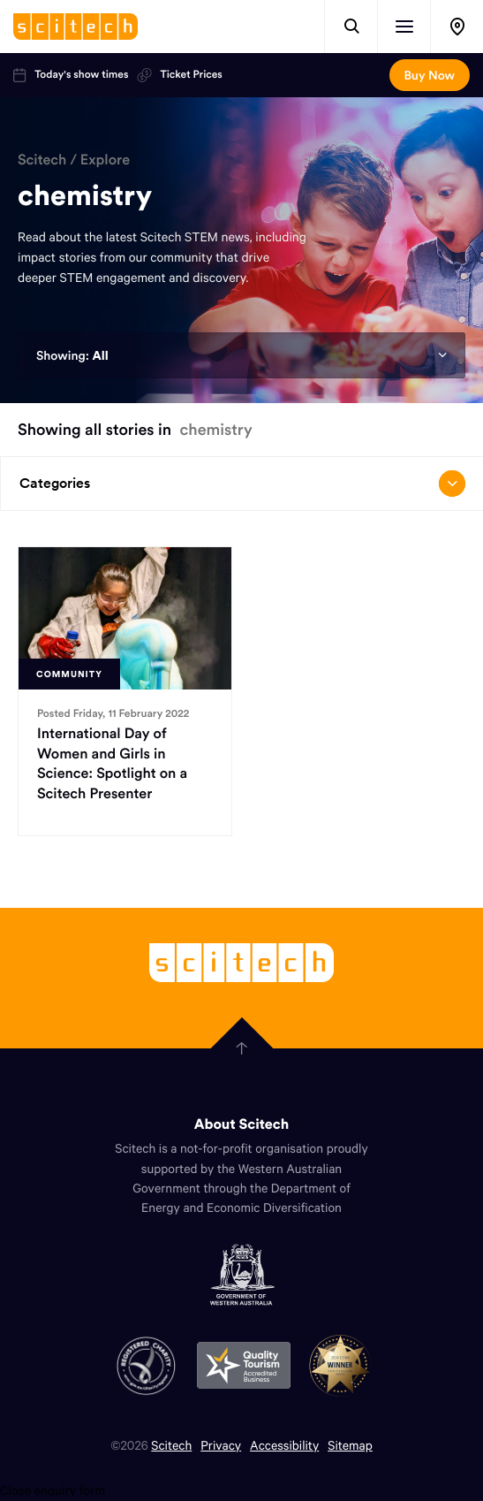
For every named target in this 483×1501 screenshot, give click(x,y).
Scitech (42, 160)
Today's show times (70, 75)
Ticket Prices (179, 75)
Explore (105, 160)
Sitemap (350, 1444)
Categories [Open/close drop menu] (242, 483)
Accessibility (284, 1444)
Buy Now (429, 75)
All (100, 355)
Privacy (220, 1444)
